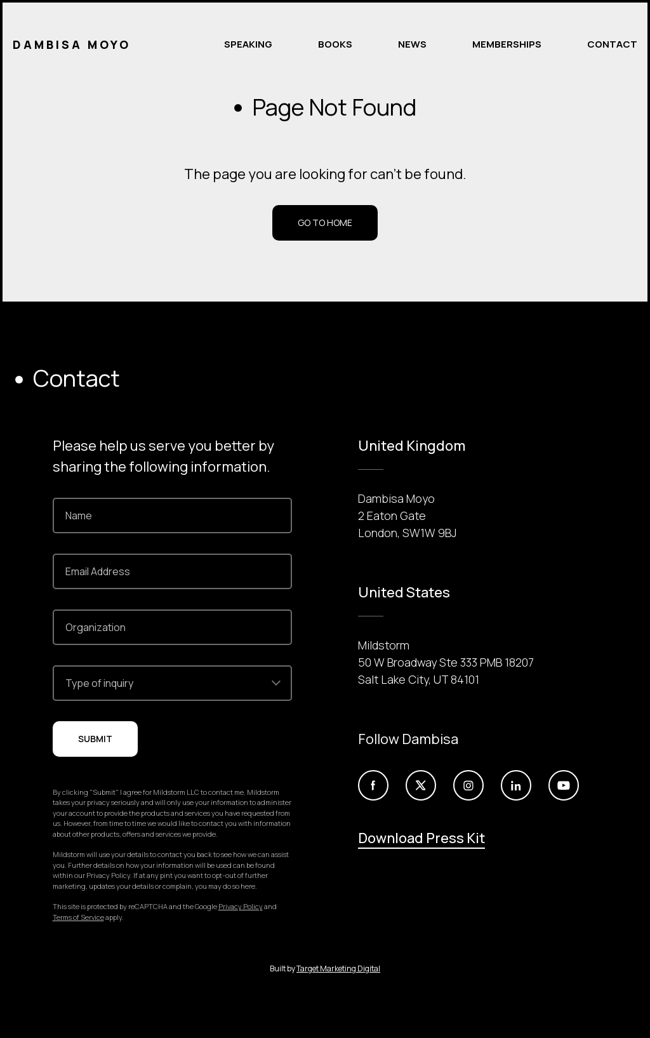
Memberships (506, 44)
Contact (612, 44)
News (412, 44)
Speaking (248, 44)
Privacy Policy (240, 906)
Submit (95, 739)
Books (335, 44)
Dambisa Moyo (72, 44)
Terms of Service (78, 917)
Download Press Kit (421, 838)
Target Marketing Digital (338, 968)
